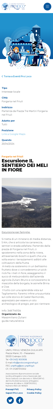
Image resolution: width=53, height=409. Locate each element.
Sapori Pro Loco (14, 393)
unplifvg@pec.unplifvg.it (22, 366)
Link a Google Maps (13, 134)
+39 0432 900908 (18, 359)
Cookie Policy (34, 393)
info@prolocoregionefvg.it (25, 362)
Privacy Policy (34, 389)
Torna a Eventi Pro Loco (17, 76)
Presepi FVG (12, 389)
